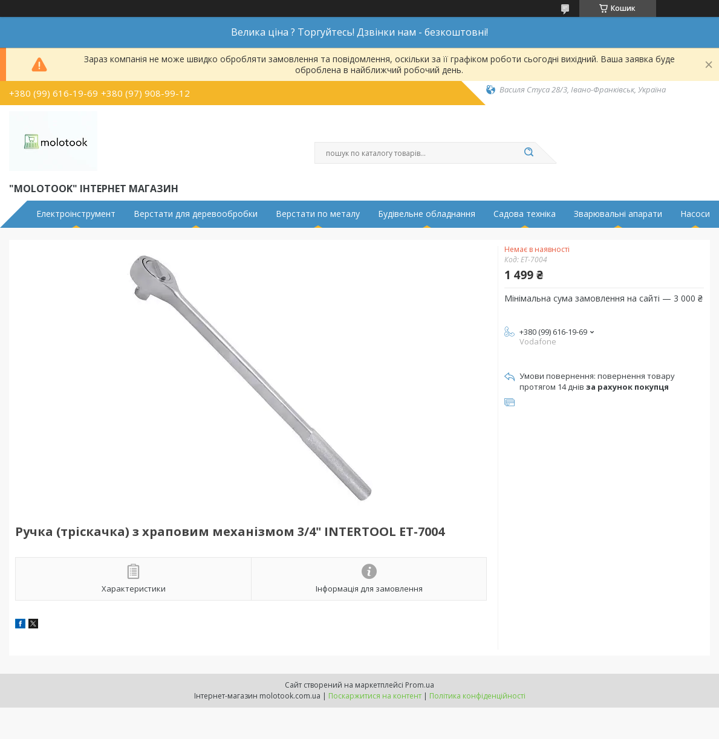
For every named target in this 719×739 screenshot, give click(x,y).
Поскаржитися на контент (374, 696)
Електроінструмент (75, 214)
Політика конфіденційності (477, 696)
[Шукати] (529, 153)
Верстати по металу (318, 214)
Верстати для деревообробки (196, 214)
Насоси (695, 214)
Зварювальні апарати (618, 214)
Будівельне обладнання (426, 214)
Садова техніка (524, 214)
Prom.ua (419, 685)
